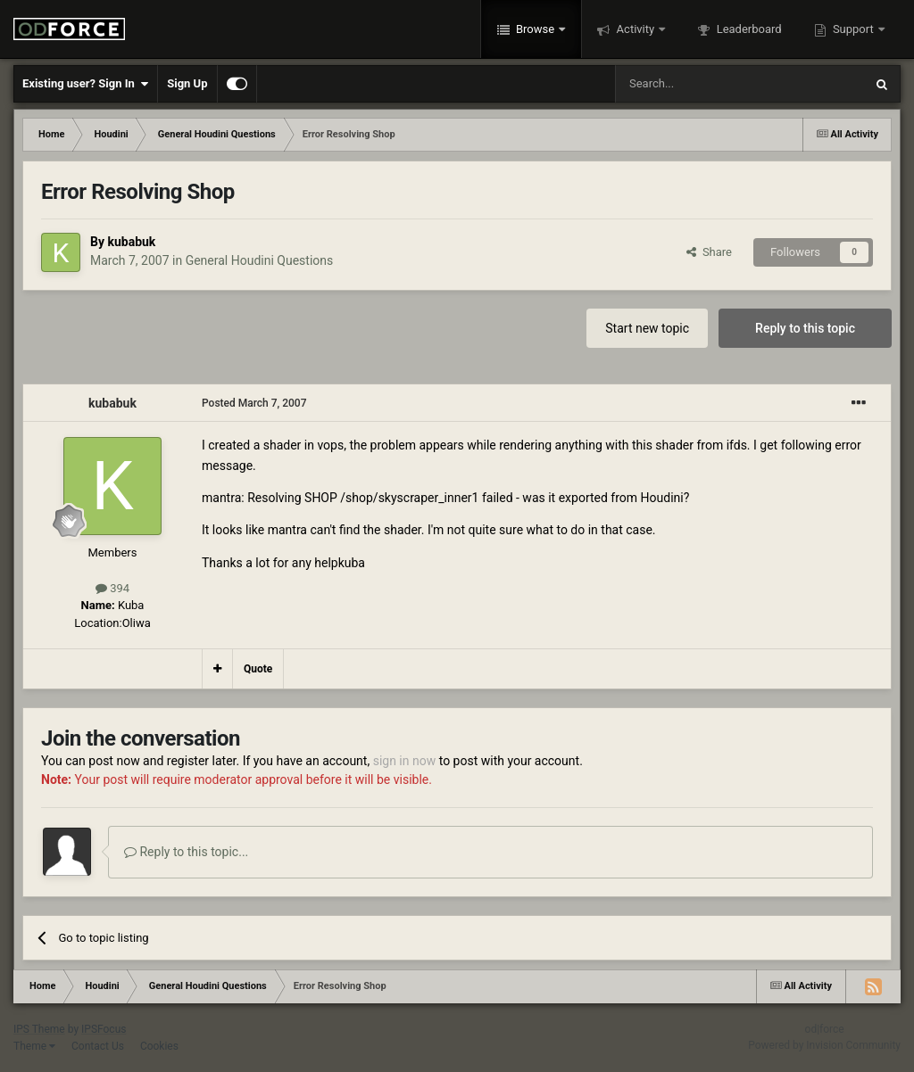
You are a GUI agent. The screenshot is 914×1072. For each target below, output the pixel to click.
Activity (635, 29)
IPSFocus (103, 1029)
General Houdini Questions (260, 260)
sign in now (404, 761)
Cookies (159, 1046)
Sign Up (187, 83)
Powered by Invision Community (824, 1045)
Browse (535, 29)
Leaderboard (747, 29)
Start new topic (647, 328)
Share (709, 252)
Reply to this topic (805, 328)
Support (853, 29)
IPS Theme (39, 1029)
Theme (34, 1046)
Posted (254, 403)
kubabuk (131, 242)
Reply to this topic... (186, 852)
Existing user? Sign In (85, 84)
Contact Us (97, 1046)
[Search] (697, 84)
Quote (258, 669)
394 (112, 588)
